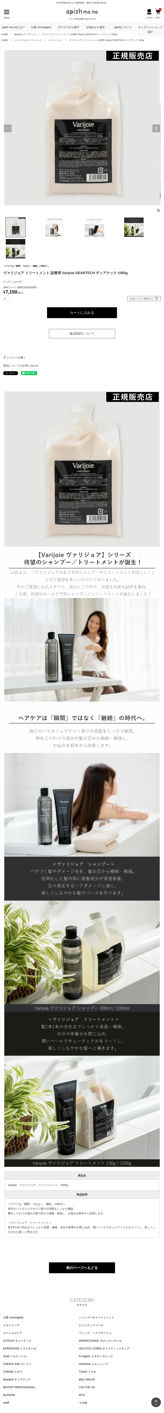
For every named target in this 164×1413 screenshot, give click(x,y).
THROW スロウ (12, 1371)
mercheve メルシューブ (93, 1364)
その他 (83, 1402)
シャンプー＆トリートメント (28, 40)
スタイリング (11, 1325)
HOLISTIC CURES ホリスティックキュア (104, 1348)
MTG (82, 1395)
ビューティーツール (91, 1325)
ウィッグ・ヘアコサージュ (95, 1332)
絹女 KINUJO (87, 1379)
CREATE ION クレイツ (17, 1364)
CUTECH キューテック (17, 1340)
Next (156, 128)
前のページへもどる (82, 1268)
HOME (5, 40)
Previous (8, 128)
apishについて (123, 27)
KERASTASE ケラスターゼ (19, 1348)
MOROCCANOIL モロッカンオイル (100, 1340)
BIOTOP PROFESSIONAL (19, 1387)
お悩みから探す (95, 27)
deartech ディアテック (17, 1379)
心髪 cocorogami (41, 27)
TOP (156, 1404)
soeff (6, 1402)
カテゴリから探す (68, 27)
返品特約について (82, 333)
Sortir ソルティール (15, 1356)
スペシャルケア (12, 1332)
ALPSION (9, 1395)
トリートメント (55, 40)
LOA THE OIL (87, 1387)
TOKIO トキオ (87, 1371)
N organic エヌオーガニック (96, 1356)
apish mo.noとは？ (13, 27)
